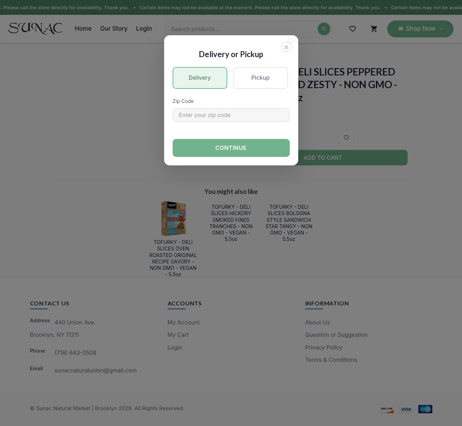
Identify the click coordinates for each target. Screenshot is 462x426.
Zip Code (183, 101)
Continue (231, 147)
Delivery (200, 77)
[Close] (286, 47)
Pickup (260, 77)
